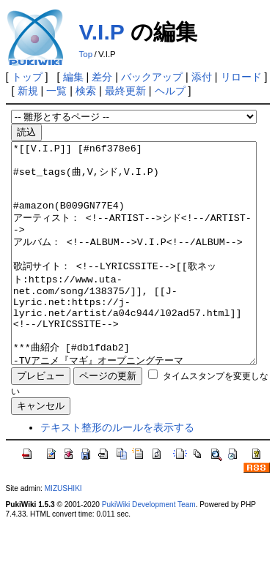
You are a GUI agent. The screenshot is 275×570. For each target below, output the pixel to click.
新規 (28, 91)
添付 (201, 77)
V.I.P (102, 32)
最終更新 (125, 91)
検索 (86, 91)
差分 (102, 77)
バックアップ (152, 77)
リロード (241, 77)
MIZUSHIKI (63, 532)
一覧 (56, 91)
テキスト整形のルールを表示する (117, 471)
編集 (73, 77)
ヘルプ (170, 91)
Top (86, 54)
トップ (27, 77)
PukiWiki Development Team (149, 548)
